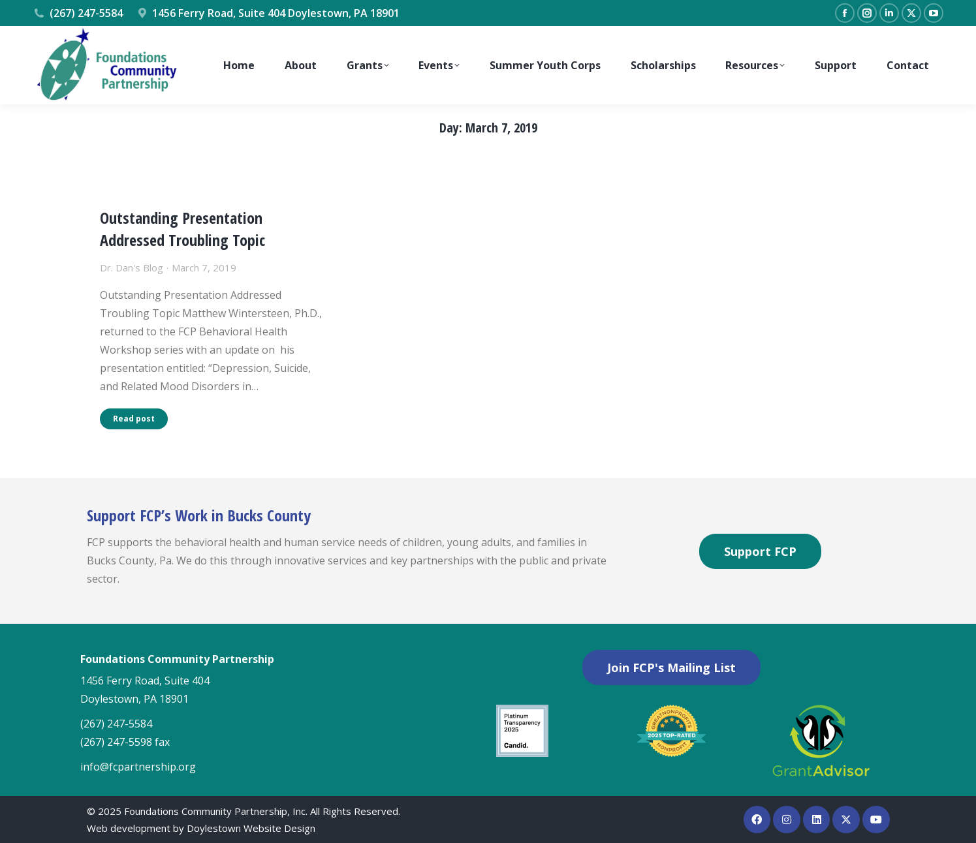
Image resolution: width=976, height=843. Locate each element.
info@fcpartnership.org (138, 766)
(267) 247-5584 (78, 13)
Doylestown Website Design (251, 828)
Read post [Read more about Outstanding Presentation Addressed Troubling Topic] (134, 418)
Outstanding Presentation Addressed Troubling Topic (182, 229)
